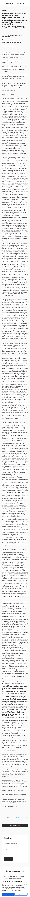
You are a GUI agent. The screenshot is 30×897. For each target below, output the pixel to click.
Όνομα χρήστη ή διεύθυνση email (10, 843)
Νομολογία (4, 10)
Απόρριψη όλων (8, 894)
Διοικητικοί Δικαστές (14, 3)
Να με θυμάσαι (7, 855)
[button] (2, 3)
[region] (15, 888)
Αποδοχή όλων (21, 894)
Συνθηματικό (6, 849)
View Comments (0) (15, 825)
